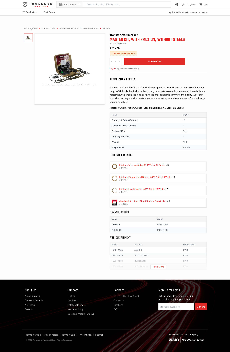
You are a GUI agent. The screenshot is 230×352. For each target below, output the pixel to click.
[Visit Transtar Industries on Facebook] (160, 317)
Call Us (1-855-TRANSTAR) (126, 295)
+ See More (158, 266)
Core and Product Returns (81, 313)
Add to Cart (154, 61)
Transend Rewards (34, 300)
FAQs (116, 309)
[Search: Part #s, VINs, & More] (126, 4)
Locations (118, 304)
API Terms (30, 304)
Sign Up (201, 306)
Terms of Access (50, 334)
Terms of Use (32, 334)
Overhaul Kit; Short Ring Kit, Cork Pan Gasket (142, 201)
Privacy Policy (85, 334)
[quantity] (115, 61)
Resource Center (199, 12)
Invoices (72, 300)
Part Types (47, 12)
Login (112, 68)
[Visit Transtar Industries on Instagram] (174, 317)
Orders (71, 295)
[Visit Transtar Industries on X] (182, 317)
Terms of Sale (68, 334)
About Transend (32, 295)
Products (29, 12)
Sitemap (99, 334)
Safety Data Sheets (77, 304)
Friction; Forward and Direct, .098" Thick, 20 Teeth (145, 176)
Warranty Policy (75, 309)
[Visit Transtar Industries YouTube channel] (189, 317)
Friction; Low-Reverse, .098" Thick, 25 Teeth (141, 189)
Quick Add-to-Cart (178, 12)
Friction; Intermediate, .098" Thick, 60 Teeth (142, 164)
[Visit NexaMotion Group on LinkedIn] (167, 317)
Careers (28, 309)
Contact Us (118, 300)
